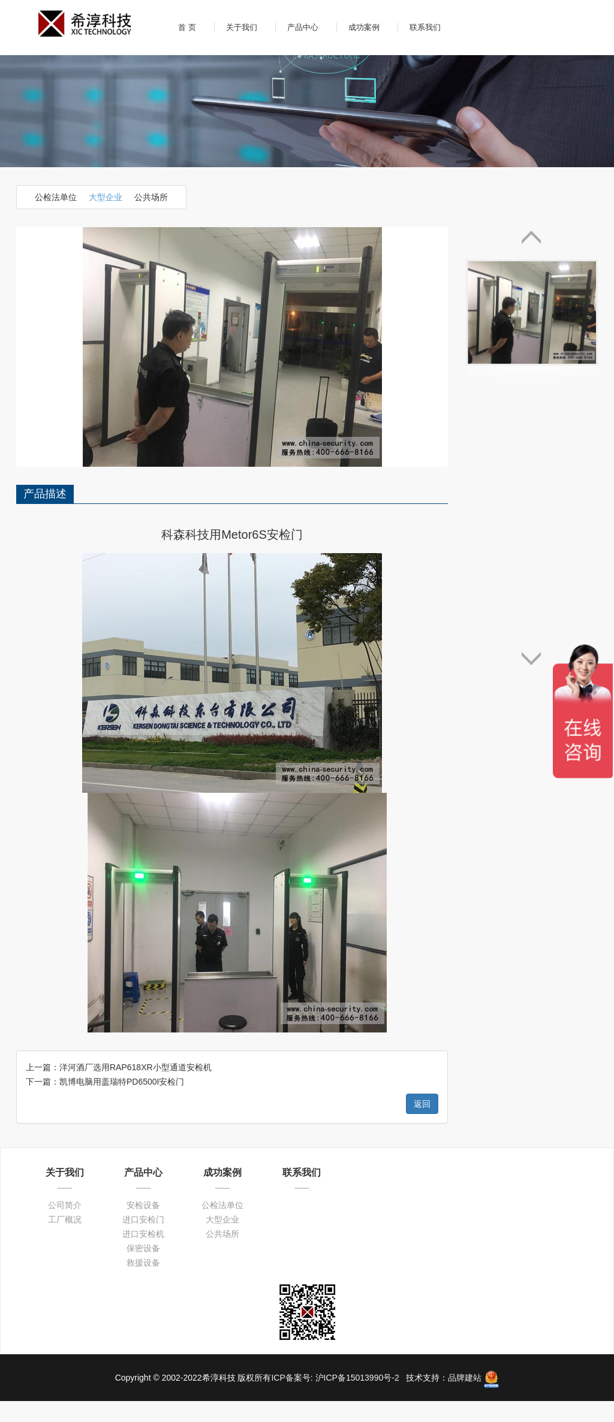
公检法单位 (56, 197)
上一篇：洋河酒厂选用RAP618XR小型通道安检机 (119, 827)
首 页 (187, 27)
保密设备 (143, 1008)
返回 (422, 864)
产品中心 (302, 27)
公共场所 (151, 197)
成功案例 (364, 27)
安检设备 (143, 965)
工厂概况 (65, 980)
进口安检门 (143, 980)
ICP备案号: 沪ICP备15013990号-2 (336, 1138)
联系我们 (425, 27)
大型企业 (105, 197)
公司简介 (65, 965)
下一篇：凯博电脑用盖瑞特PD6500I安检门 (105, 842)
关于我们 (241, 27)
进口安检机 (143, 994)
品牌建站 (464, 1138)
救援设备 (143, 1023)
